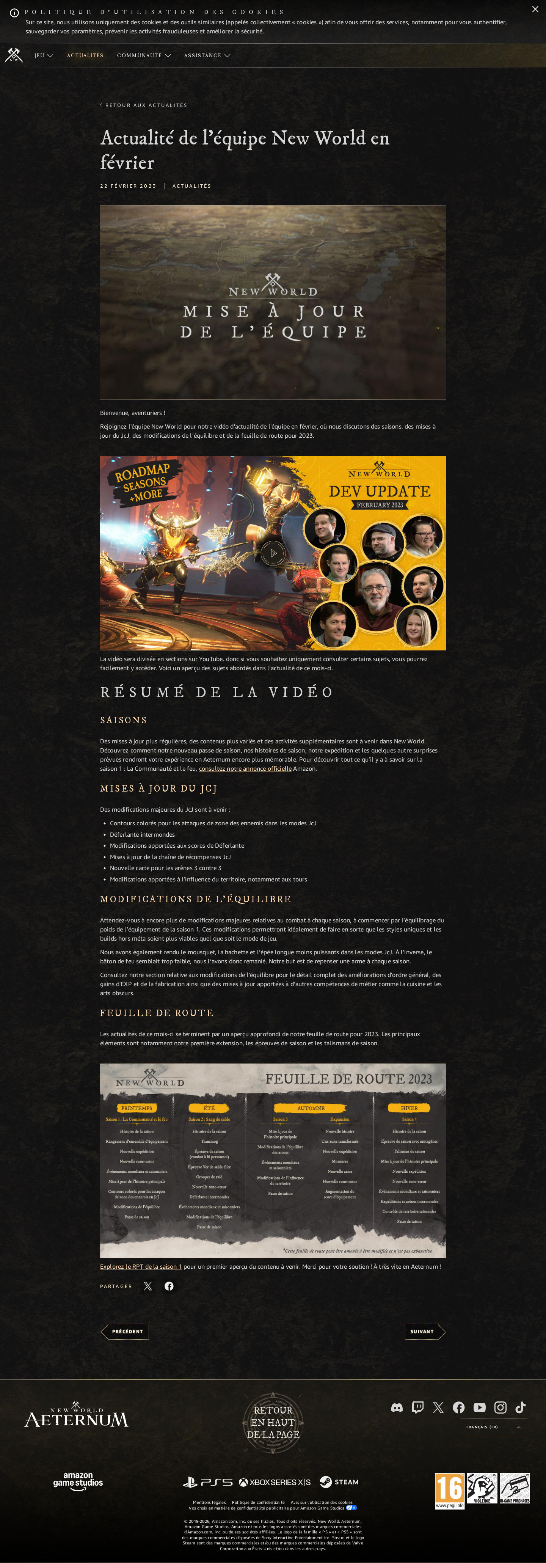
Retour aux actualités (146, 105)
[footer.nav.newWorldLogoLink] (76, 1414)
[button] (273, 302)
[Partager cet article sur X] (147, 1286)
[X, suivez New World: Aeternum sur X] (438, 1407)
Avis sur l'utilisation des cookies (322, 1502)
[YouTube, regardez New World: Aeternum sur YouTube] (480, 1407)
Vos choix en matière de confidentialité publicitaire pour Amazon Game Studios (273, 1507)
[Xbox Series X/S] (275, 1482)
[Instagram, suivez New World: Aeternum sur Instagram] (500, 1407)
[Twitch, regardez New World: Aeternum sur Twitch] (418, 1407)
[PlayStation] (208, 1483)
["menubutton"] (44, 55)
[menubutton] (493, 1427)
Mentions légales (209, 1502)
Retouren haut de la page (273, 1423)
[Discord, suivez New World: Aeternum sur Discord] (397, 1407)
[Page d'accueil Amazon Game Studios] (78, 1483)
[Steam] (340, 1482)
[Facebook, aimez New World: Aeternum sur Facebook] (459, 1407)
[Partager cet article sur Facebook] (169, 1286)
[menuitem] (44, 55)
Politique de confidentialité (258, 1502)
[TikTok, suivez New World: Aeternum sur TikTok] (520, 1407)
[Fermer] (535, 10)
